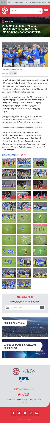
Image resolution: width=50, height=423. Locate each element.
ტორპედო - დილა (9, 154)
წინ (42, 307)
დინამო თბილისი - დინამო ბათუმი (17, 127)
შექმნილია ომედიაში (25, 419)
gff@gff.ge (24, 402)
